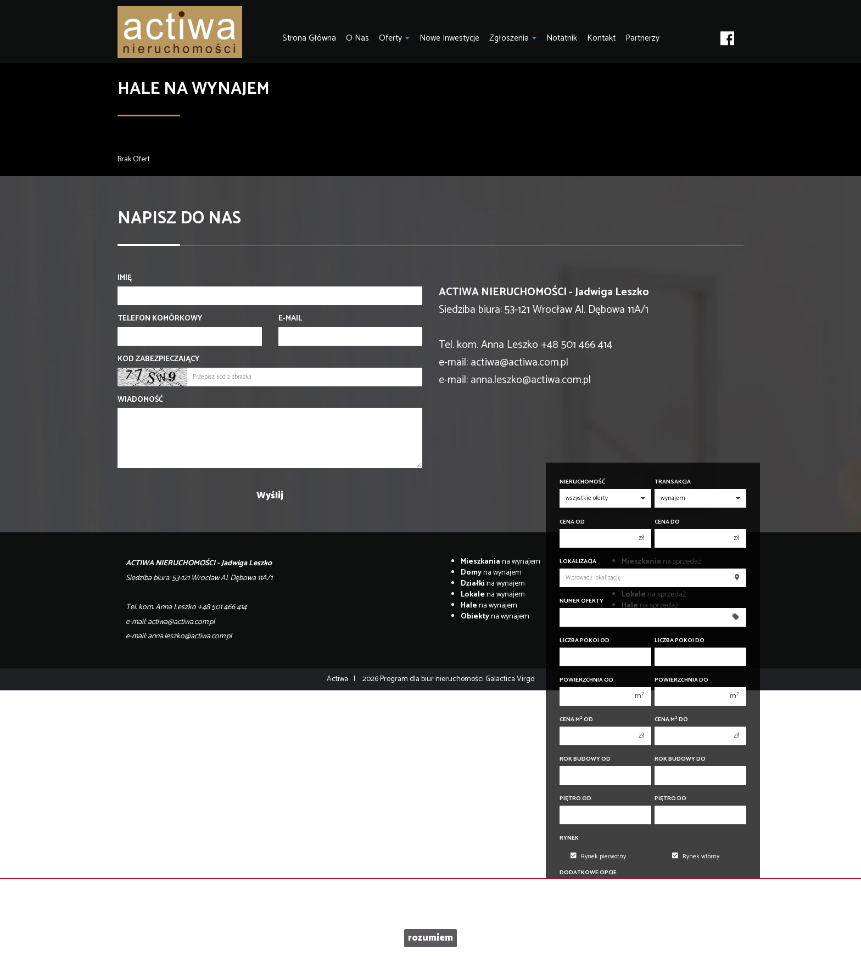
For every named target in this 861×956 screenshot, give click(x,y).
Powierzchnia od (586, 680)
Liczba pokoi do (680, 641)
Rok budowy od (585, 759)
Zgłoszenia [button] (512, 38)
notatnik (561, 38)
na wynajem (500, 561)
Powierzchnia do (681, 680)
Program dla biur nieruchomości (432, 679)
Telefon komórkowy (160, 318)
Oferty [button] (394, 38)
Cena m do (671, 720)
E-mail (290, 318)
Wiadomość (140, 400)
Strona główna (309, 38)
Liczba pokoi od (585, 641)
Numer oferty (581, 601)
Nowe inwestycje (449, 38)
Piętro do (670, 799)
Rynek (569, 838)
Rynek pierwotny (598, 857)
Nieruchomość (582, 482)
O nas (357, 38)
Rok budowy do (680, 759)
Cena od (572, 522)
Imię (125, 278)
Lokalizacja (578, 562)
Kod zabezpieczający (158, 359)
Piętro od (575, 799)
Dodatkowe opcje (588, 873)
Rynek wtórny (695, 857)
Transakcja (673, 482)
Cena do (667, 522)
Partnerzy (642, 38)
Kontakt (601, 38)
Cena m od (576, 720)
